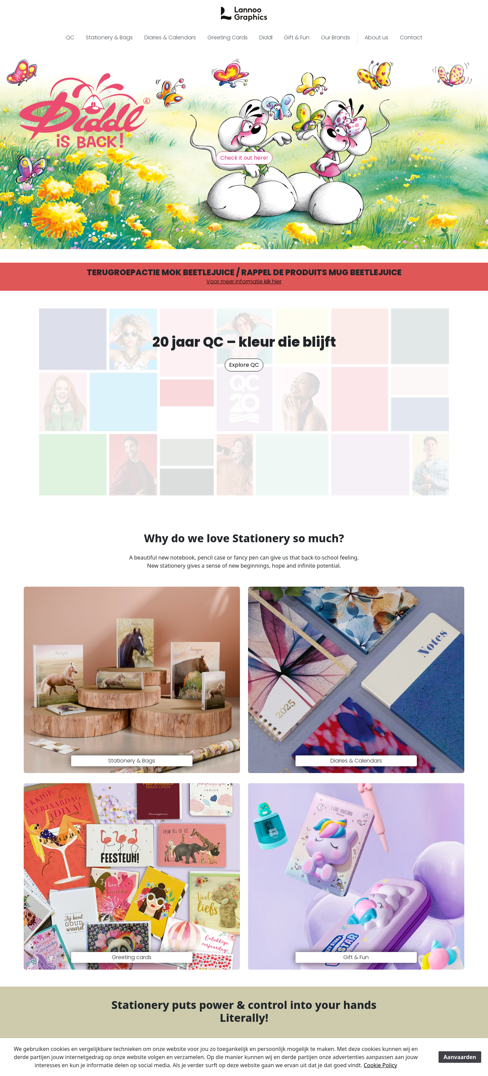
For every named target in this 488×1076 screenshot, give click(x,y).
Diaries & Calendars (170, 38)
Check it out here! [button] (244, 158)
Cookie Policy (380, 1065)
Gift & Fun (296, 38)
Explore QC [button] (244, 365)
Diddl (265, 38)
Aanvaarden (460, 1057)
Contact (411, 38)
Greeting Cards (227, 38)
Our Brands (335, 38)
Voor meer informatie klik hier (244, 282)
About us (376, 38)
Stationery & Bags (109, 38)
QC (70, 38)
